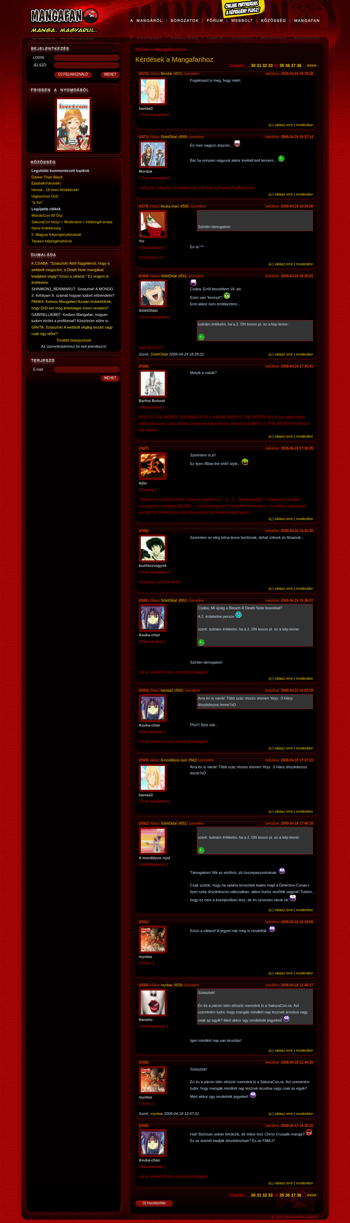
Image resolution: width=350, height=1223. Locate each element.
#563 (179, 690)
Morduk (167, 74)
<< (309, 65)
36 (287, 65)
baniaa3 (167, 690)
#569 (182, 137)
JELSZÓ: (40, 65)
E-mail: (38, 369)
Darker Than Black (47, 177)
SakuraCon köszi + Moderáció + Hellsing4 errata (71, 222)
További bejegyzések (73, 340)
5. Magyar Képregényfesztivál (56, 234)
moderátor (304, 125)
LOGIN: (39, 57)
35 (282, 65)
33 (270, 65)
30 (253, 65)
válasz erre (283, 125)
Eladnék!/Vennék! (46, 183)
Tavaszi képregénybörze (51, 241)
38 (299, 65)
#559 (178, 985)
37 (293, 65)
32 (264, 65)
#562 (192, 760)
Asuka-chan (170, 206)
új (270, 125)
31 (259, 65)
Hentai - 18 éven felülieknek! (55, 190)
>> (314, 65)
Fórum (141, 49)
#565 (184, 206)
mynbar (166, 985)
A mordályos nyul (174, 760)
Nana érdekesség (46, 228)
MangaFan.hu (168, 49)
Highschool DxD (44, 196)
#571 (178, 74)
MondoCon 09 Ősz (47, 215)
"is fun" (37, 202)
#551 (182, 276)
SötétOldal (169, 137)
